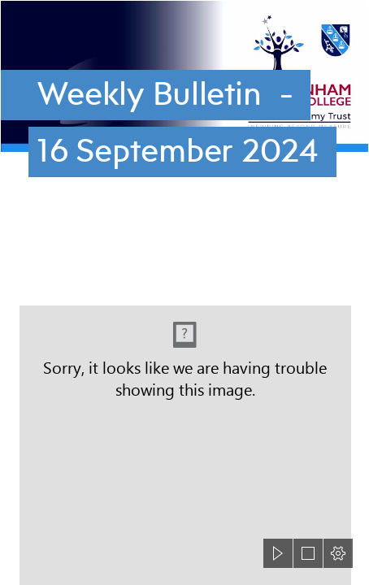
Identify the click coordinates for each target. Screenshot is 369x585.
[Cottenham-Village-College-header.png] (184, 103)
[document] (184, 292)
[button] (278, 553)
